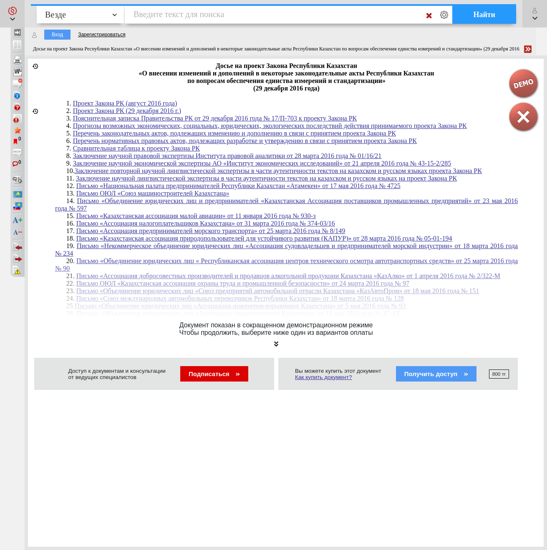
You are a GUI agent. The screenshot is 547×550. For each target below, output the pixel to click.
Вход (57, 35)
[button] (12, 14)
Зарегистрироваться (101, 35)
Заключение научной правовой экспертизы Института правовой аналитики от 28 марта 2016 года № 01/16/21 (227, 155)
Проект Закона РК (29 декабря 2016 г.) (127, 110)
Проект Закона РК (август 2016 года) (125, 103)
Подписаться (214, 373)
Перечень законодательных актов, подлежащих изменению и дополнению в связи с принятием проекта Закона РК (234, 133)
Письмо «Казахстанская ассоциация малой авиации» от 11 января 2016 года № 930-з (196, 215)
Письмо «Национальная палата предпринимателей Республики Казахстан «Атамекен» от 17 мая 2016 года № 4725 (238, 185)
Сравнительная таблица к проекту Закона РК (136, 148)
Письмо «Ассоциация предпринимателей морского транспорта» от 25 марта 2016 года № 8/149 (210, 230)
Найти (484, 14)
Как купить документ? (323, 377)
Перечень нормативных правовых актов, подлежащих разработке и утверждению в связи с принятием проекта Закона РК (245, 140)
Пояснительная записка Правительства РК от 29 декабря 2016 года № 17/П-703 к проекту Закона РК (215, 118)
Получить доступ (436, 373)
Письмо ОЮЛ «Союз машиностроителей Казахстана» (152, 193)
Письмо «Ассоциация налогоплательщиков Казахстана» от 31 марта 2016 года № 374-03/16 (205, 223)
